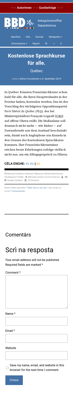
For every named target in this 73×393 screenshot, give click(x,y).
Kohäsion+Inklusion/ (24, 173)
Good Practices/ (52, 176)
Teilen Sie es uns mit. (37, 187)
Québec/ (19, 180)
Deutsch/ (35, 180)
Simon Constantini (29, 78)
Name (10, 313)
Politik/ (20, 176)
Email (10, 330)
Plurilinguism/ (10, 176)
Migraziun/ (39, 173)
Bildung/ (10, 173)
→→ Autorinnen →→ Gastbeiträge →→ (36, 7)
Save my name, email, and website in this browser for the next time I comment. (37, 367)
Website (10, 347)
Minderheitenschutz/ (54, 173)
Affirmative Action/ (36, 176)
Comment (13, 272)
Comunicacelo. (18, 191)
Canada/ (10, 180)
